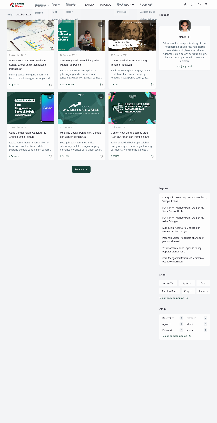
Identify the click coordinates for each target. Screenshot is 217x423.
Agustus (166, 324)
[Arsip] (184, 336)
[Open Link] (206, 5)
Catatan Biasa (169, 291)
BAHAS (65, 156)
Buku (203, 283)
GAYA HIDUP (68, 84)
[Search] (199, 5)
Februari (167, 330)
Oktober (191, 318)
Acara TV (168, 283)
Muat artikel (81, 169)
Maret (190, 324)
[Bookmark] (50, 24)
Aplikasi (14, 84)
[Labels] (184, 298)
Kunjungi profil (184, 66)
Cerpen (188, 291)
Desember (168, 318)
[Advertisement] (184, 128)
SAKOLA (89, 4)
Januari (190, 330)
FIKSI (115, 84)
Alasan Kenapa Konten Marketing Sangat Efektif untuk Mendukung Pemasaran (28, 64)
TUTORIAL (105, 4)
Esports (203, 291)
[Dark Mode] (186, 5)
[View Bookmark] (192, 5)
